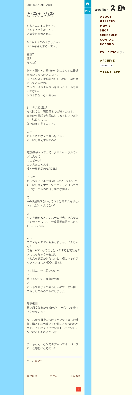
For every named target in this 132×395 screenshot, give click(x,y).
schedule (108, 35)
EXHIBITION (109, 52)
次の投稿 (32, 375)
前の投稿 (75, 375)
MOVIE (105, 26)
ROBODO (107, 44)
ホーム (54, 375)
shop (104, 30)
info (88, 11)
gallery (108, 21)
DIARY (38, 361)
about (106, 16)
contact (108, 39)
